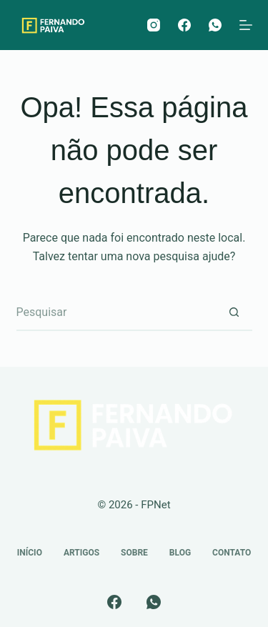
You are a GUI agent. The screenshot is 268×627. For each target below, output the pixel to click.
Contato (231, 553)
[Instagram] (153, 25)
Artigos (81, 553)
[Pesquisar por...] (116, 313)
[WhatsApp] (215, 25)
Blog (180, 553)
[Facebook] (184, 25)
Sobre (134, 553)
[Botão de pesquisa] (234, 313)
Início (29, 553)
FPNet (155, 504)
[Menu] (245, 25)
